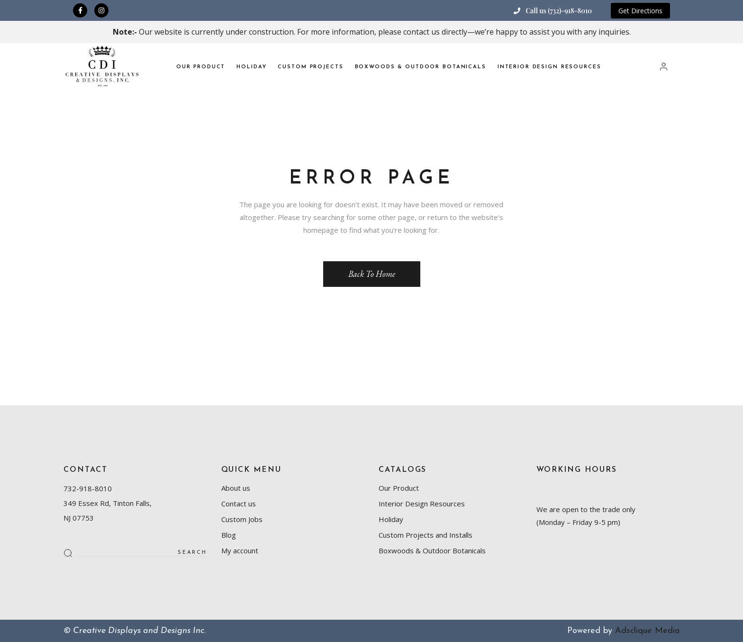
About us (235, 488)
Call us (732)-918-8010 (559, 10)
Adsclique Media (647, 630)
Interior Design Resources (422, 503)
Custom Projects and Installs (425, 535)
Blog (228, 535)
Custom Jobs (242, 519)
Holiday (391, 519)
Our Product (399, 488)
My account (239, 550)
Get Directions (640, 10)
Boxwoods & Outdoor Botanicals (432, 550)
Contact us (238, 503)
